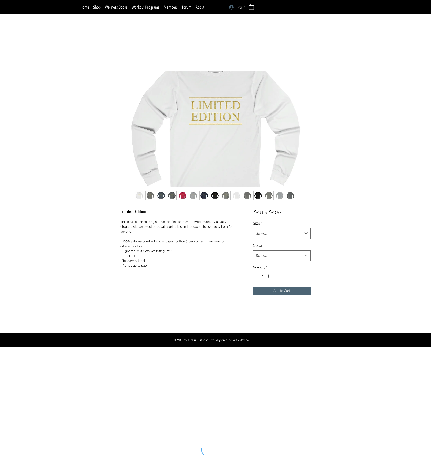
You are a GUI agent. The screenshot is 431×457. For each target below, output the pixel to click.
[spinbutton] (262, 276)
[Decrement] (256, 276)
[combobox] (282, 233)
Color (259, 245)
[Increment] (269, 276)
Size (257, 223)
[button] (251, 7)
